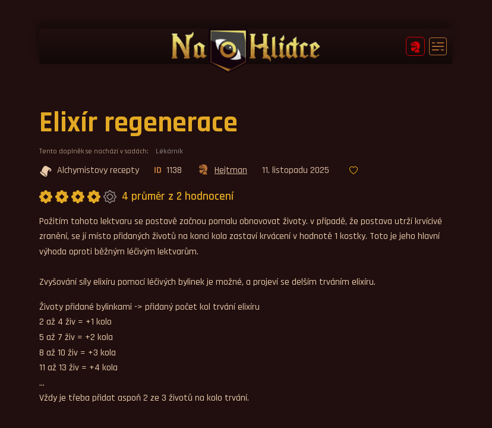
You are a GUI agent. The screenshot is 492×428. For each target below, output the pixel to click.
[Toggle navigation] (438, 46)
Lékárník (169, 151)
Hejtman (222, 171)
